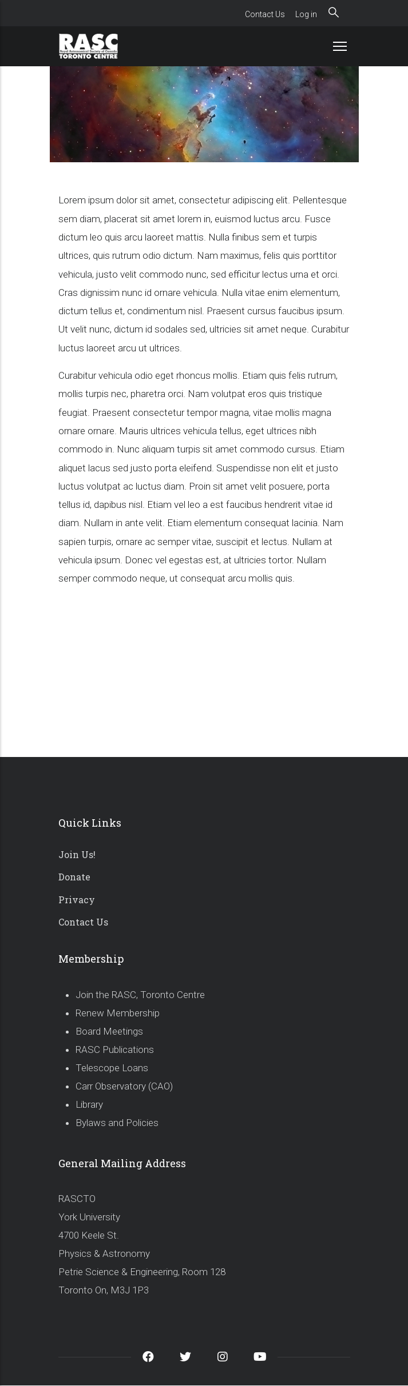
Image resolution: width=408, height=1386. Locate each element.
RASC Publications (115, 1049)
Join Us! (77, 854)
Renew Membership (118, 1013)
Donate (74, 877)
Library (89, 1104)
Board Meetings (109, 1031)
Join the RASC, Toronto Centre (140, 994)
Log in (306, 14)
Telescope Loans (112, 1067)
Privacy (76, 900)
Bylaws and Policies (117, 1122)
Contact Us (265, 14)
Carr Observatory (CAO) (124, 1086)
